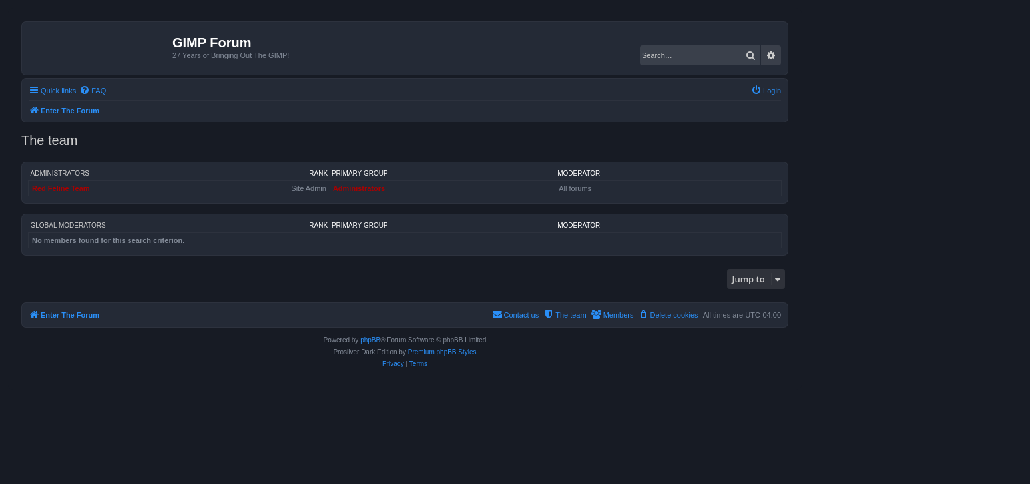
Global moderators (68, 225)
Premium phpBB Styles (442, 352)
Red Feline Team (61, 188)
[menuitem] (92, 91)
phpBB (370, 340)
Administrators (60, 173)
